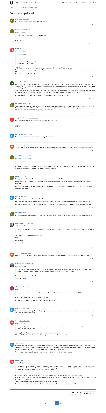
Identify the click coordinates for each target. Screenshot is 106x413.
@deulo (17, 323)
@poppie (18, 32)
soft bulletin (18, 103)
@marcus (18, 266)
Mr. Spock (18, 145)
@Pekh (17, 51)
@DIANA (17, 226)
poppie (17, 19)
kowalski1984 (19, 134)
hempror (17, 29)
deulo (16, 308)
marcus (17, 81)
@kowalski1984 (19, 158)
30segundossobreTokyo (21, 118)
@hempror (20, 54)
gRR (16, 287)
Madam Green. (19, 223)
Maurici (17, 48)
